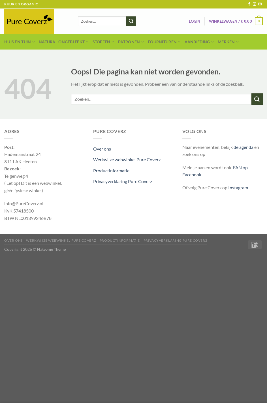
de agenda (244, 147)
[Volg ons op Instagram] (254, 4)
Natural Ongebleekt (64, 41)
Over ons (102, 148)
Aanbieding (199, 41)
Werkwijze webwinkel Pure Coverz (127, 159)
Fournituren (164, 41)
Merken (228, 41)
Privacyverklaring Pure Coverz (122, 181)
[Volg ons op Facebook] (249, 4)
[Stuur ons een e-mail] (260, 4)
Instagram (238, 187)
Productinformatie (111, 170)
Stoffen (103, 41)
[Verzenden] (131, 21)
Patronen (131, 41)
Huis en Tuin (19, 41)
